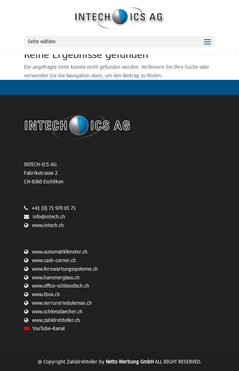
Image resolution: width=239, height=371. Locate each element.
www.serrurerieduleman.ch (62, 303)
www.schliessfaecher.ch (57, 311)
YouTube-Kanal (48, 328)
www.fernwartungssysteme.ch (65, 269)
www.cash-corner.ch (54, 260)
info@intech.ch (49, 216)
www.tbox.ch (46, 294)
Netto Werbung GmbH (130, 361)
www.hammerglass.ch (56, 277)
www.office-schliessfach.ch (60, 286)
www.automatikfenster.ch (60, 252)
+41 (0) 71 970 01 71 (54, 208)
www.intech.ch (44, 225)
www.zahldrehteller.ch (56, 320)
